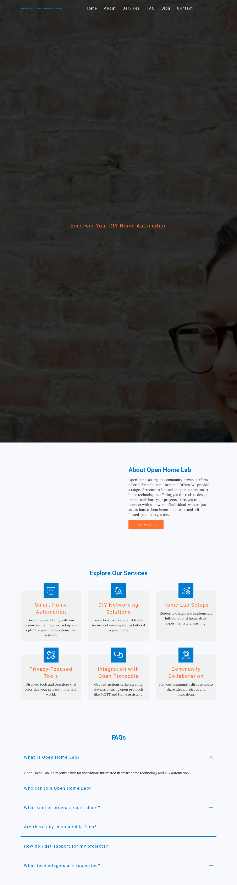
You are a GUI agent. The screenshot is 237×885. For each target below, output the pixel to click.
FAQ (151, 8)
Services (131, 8)
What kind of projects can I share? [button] (62, 807)
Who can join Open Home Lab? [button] (58, 788)
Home (91, 8)
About (110, 8)
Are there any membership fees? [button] (60, 826)
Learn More (146, 525)
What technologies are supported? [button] (62, 865)
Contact (185, 8)
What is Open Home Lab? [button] (52, 757)
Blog (165, 8)
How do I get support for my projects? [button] (66, 846)
